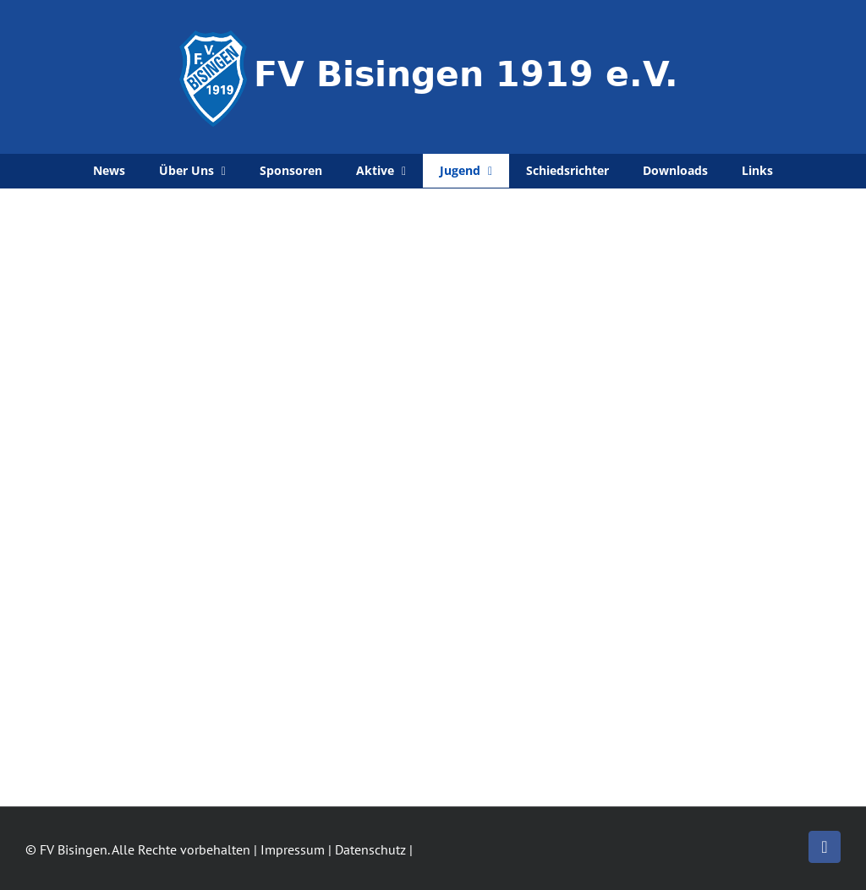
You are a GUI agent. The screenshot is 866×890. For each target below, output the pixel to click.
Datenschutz (370, 849)
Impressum (292, 849)
